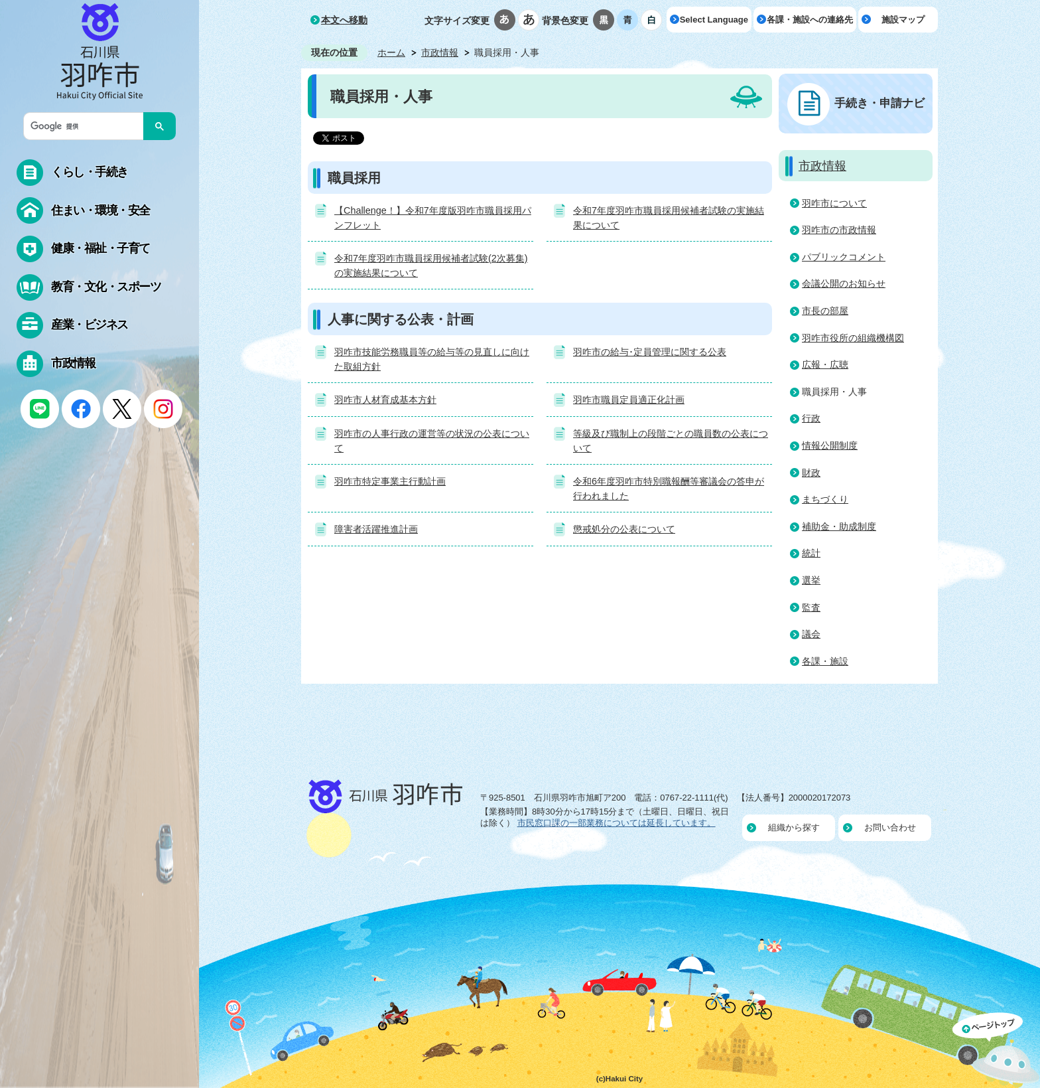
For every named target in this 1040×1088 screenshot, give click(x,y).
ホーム (391, 52)
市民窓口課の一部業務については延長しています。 (616, 823)
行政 (811, 418)
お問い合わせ (890, 827)
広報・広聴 (825, 364)
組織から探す (794, 827)
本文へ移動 (344, 20)
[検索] (87, 126)
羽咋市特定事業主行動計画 (390, 481)
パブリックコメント (843, 257)
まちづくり (825, 499)
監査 (811, 607)
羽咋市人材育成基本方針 (385, 399)
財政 (811, 472)
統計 (811, 553)
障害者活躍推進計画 (376, 529)
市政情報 (439, 52)
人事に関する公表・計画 (401, 319)
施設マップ (903, 20)
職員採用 (354, 178)
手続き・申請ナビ (879, 103)
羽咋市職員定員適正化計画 (628, 399)
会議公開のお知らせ (843, 283)
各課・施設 (825, 661)
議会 (811, 634)
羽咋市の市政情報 (839, 229)
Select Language (714, 20)
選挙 (811, 580)
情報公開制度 (830, 445)
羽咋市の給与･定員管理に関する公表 (649, 352)
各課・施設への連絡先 (810, 20)
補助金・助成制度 (839, 526)
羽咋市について (834, 203)
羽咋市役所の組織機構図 (853, 338)
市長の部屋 (825, 310)
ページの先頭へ (996, 1050)
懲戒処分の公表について (624, 529)
